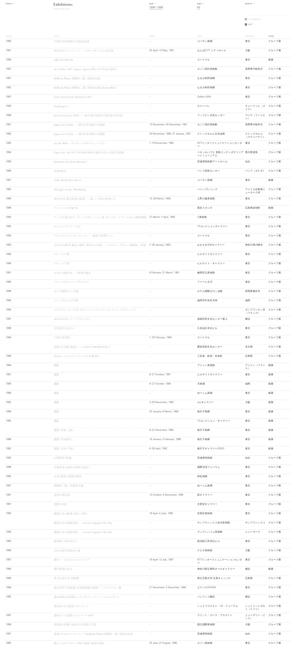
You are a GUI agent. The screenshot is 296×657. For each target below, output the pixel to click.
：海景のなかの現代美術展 (89, 152)
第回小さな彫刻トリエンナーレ (71, 606)
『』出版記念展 (71, 41)
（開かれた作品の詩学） (85, 69)
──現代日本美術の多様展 (79, 125)
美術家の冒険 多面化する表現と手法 (75, 624)
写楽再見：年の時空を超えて (72, 467)
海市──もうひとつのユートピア (71, 560)
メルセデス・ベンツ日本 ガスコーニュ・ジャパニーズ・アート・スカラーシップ (95, 310)
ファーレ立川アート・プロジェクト (71, 282)
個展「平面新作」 (63, 439)
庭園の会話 (60, 504)
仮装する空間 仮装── (82, 347)
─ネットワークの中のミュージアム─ (80, 143)
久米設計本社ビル (64, 328)
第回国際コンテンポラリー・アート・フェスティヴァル (87, 597)
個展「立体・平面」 (64, 448)
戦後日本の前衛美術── (83, 523)
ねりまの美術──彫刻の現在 (72, 273)
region (249, 36)
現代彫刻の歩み (63, 569)
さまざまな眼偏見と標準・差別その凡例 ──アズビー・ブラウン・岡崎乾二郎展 (100, 245)
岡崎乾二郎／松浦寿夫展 (69, 485)
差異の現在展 (62, 495)
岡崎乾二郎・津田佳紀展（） (85, 88)
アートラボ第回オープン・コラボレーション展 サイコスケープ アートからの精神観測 (100, 217)
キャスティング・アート (67, 226)
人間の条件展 (62, 337)
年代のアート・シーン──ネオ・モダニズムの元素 (84, 51)
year (9, 36)
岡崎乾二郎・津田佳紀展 (77, 78)
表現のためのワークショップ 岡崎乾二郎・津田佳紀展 (93, 634)
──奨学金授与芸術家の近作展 (88, 115)
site (199, 36)
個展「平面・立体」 (64, 430)
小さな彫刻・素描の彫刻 (68, 476)
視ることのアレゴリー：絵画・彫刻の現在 (79, 643)
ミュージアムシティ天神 (66, 300)
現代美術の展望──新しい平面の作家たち (85, 199)
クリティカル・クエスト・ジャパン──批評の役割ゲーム (83, 235)
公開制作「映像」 (63, 458)
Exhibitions (62, 5)
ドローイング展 (61, 254)
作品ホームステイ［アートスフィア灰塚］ (76, 356)
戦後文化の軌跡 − (70, 513)
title (57, 36)
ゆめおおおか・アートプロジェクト (72, 319)
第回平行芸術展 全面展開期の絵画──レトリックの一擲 (87, 588)
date (152, 36)
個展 (56, 365)
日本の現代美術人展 (67, 550)
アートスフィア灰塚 (66, 208)
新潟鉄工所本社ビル (65, 541)
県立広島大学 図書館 (66, 578)
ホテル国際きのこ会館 (66, 291)
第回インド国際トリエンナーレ (74, 615)
